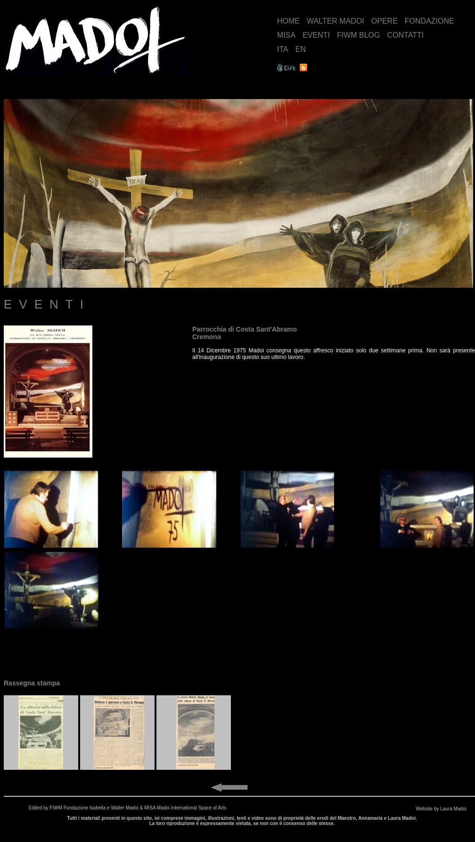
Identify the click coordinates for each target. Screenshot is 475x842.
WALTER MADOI (335, 21)
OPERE (384, 21)
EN (300, 49)
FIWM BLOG (358, 35)
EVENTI (316, 35)
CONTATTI (405, 35)
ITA (282, 49)
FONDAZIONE (429, 21)
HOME (288, 21)
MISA (286, 35)
